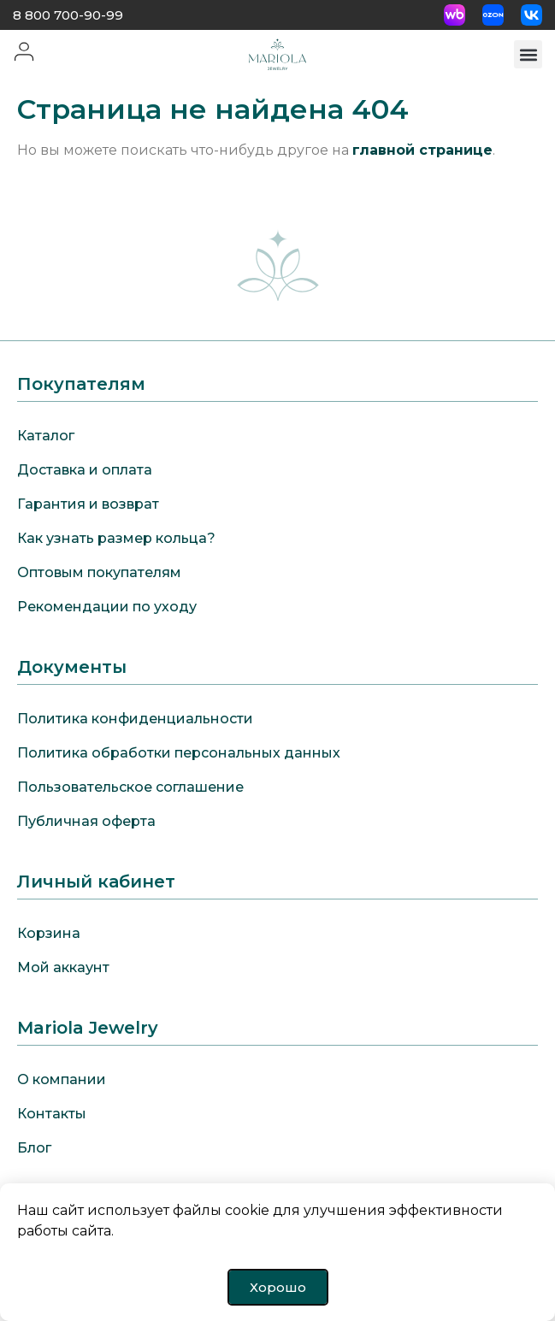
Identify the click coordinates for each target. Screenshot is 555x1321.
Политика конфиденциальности (135, 719)
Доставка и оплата (84, 470)
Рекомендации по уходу (107, 607)
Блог (34, 1148)
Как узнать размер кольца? (116, 538)
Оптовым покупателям (99, 572)
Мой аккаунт (63, 967)
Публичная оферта (86, 821)
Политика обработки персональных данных (178, 753)
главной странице (422, 150)
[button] (528, 54)
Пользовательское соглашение (130, 787)
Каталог (45, 436)
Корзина (48, 933)
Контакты (51, 1114)
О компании (61, 1079)
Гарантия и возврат (88, 504)
